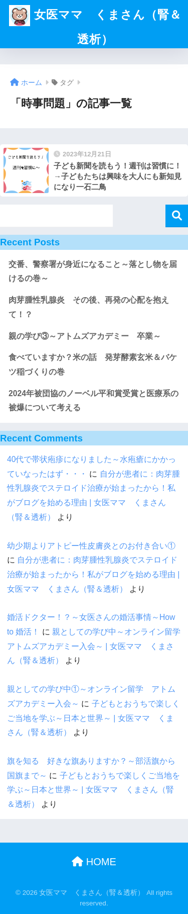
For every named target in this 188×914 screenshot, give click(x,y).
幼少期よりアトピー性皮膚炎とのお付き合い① (91, 545)
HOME (94, 861)
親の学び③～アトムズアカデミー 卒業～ (85, 336)
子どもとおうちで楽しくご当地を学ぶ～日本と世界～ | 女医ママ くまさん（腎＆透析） (93, 718)
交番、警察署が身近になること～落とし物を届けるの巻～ (93, 271)
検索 (176, 216)
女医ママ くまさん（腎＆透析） (95, 23)
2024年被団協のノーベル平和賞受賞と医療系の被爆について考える (93, 400)
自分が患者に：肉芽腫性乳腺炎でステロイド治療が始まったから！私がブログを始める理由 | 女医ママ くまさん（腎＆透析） (93, 574)
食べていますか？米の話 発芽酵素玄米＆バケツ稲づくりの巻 (93, 364)
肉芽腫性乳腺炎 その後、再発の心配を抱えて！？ (89, 307)
